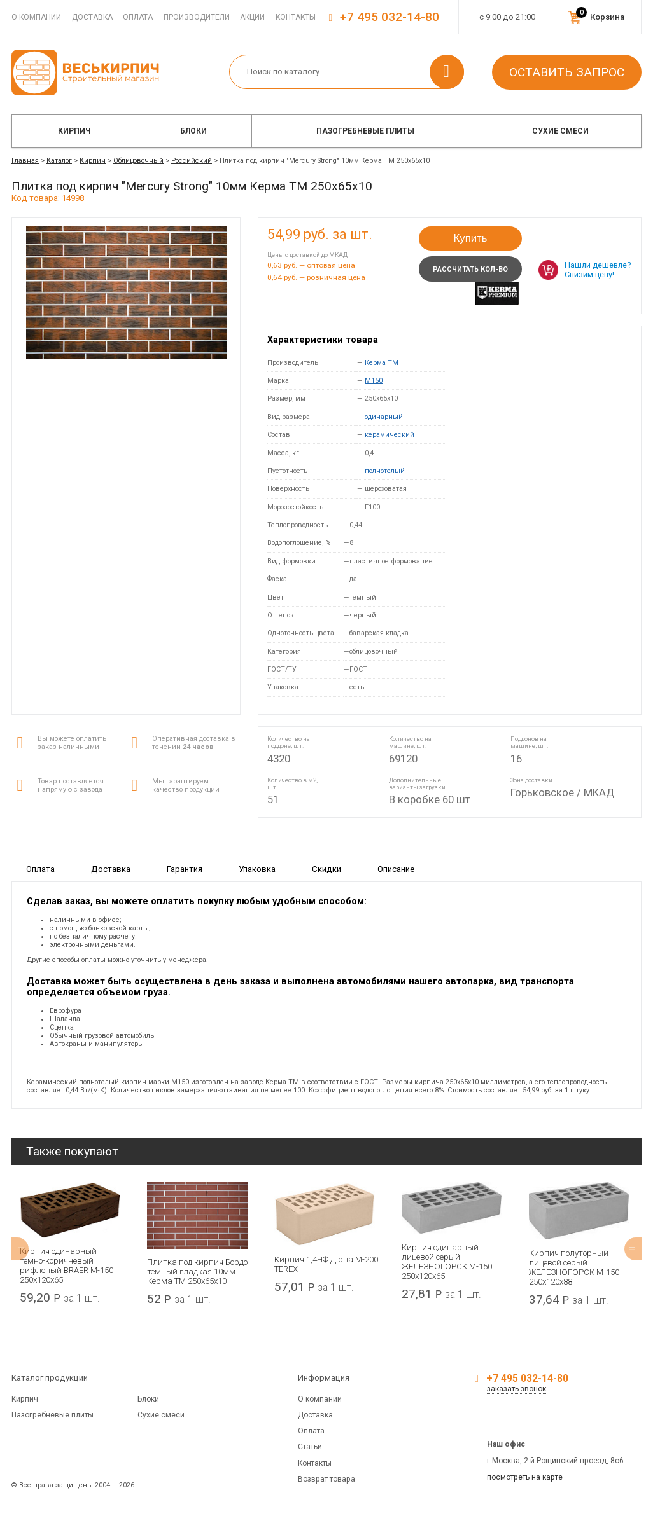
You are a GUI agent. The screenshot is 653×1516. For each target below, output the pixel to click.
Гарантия (184, 868)
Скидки (326, 868)
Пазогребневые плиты (365, 131)
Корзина (607, 17)
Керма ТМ (381, 363)
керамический (389, 435)
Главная (25, 160)
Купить (470, 238)
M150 (374, 380)
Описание (395, 868)
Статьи (310, 1446)
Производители (197, 17)
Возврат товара (326, 1479)
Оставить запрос (566, 72)
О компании (36, 17)
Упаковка (257, 868)
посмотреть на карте (525, 1477)
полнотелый (385, 471)
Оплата (138, 17)
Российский (191, 160)
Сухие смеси (560, 131)
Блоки (193, 131)
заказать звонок (516, 1388)
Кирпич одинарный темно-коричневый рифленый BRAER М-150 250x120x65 (66, 1265)
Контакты (296, 17)
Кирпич (74, 131)
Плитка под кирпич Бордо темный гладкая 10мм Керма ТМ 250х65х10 (197, 1271)
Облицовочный (138, 160)
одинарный (384, 417)
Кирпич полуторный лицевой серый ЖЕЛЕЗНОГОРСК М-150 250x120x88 (574, 1267)
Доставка (92, 17)
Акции (252, 17)
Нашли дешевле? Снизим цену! (598, 269)
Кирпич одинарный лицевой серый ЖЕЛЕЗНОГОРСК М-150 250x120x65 (447, 1262)
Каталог (59, 160)
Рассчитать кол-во (470, 269)
